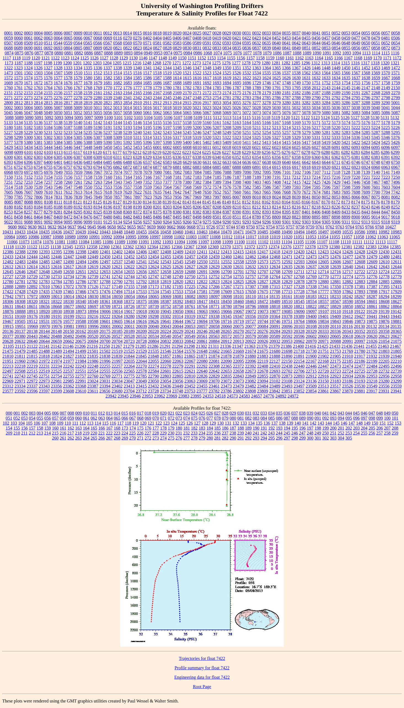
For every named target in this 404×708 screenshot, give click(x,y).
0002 (18, 33)
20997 (359, 341)
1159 (270, 58)
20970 (311, 341)
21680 (274, 351)
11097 (203, 241)
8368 (117, 212)
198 (318, 428)
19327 (201, 316)
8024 (276, 197)
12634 (274, 266)
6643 (316, 162)
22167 (311, 361)
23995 (196, 396)
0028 (216, 33)
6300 (8, 157)
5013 (117, 107)
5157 (177, 122)
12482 (8, 261)
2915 (187, 102)
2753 (207, 97)
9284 (217, 222)
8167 (316, 202)
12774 (347, 276)
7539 (38, 187)
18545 (299, 301)
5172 (326, 122)
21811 (20, 356)
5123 (315, 117)
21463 (383, 346)
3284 (326, 102)
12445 (44, 256)
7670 (296, 192)
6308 (88, 157)
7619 (117, 192)
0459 (345, 38)
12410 (190, 251)
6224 (196, 152)
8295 (78, 212)
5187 (68, 127)
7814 (48, 197)
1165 (328, 58)
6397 (38, 162)
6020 (246, 147)
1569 (375, 72)
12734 (68, 276)
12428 (359, 251)
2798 (385, 97)
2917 (206, 102)
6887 (227, 167)
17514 (129, 291)
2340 (117, 97)
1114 (376, 53)
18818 (274, 306)
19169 (20, 316)
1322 (8, 67)
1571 (395, 72)
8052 (326, 197)
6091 (335, 147)
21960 (20, 361)
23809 (262, 391)
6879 (167, 167)
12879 (311, 281)
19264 (116, 316)
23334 (20, 386)
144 (328, 423)
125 (181, 423)
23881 (359, 391)
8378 (167, 212)
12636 (299, 266)
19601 (105, 321)
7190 (266, 177)
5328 (286, 137)
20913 (238, 341)
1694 (227, 82)
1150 (182, 58)
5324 (246, 137)
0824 (147, 48)
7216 (335, 177)
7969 (197, 197)
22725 (359, 371)
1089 (307, 53)
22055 (153, 361)
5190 (97, 127)
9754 (270, 227)
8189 (68, 207)
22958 (396, 376)
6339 (206, 157)
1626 (286, 77)
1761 (18, 87)
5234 (78, 132)
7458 (366, 182)
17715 (287, 291)
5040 (375, 107)
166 (101, 428)
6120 (97, 152)
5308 (107, 137)
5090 (29, 117)
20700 (105, 341)
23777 (201, 391)
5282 (336, 132)
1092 (336, 53)
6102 (38, 152)
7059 (78, 172)
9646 (101, 227)
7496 (395, 182)
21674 (250, 351)
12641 (359, 266)
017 (140, 413)
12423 (323, 251)
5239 (127, 132)
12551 (214, 261)
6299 (395, 152)
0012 (107, 33)
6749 (385, 162)
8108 (48, 202)
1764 (48, 87)
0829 (177, 48)
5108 (187, 117)
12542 (153, 261)
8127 (117, 202)
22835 (226, 376)
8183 (28, 207)
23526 (347, 386)
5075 (276, 112)
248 (310, 433)
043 (341, 413)
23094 (262, 381)
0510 (38, 43)
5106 (168, 117)
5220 (335, 127)
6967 (395, 167)
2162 (107, 92)
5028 (256, 107)
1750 (306, 82)
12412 (214, 251)
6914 (266, 167)
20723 (129, 341)
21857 (165, 356)
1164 (319, 58)
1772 (117, 87)
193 (279, 428)
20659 (56, 341)
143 (320, 423)
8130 (137, 202)
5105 (158, 117)
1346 (187, 67)
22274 (153, 366)
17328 (299, 286)
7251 (8, 182)
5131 (385, 117)
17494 (117, 291)
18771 (214, 306)
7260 (68, 182)
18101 (238, 296)
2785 (266, 97)
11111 (357, 241)
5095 (78, 117)
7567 (177, 187)
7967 (187, 197)
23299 (396, 381)
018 (148, 413)
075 (194, 418)
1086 (277, 53)
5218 (326, 127)
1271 (176, 62)
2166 (147, 92)
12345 (67, 246)
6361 (326, 157)
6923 (356, 167)
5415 (286, 142)
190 (256, 428)
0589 (196, 43)
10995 (130, 237)
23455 (202, 386)
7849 (97, 197)
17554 (190, 291)
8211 (246, 207)
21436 (346, 346)
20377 (8, 336)
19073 (262, 311)
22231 (44, 366)
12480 (384, 256)
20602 (311, 336)
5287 (375, 132)
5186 (58, 127)
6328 (137, 157)
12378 (310, 246)
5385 (68, 142)
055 (40, 418)
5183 (38, 127)
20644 (44, 341)
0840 (276, 48)
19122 (359, 311)
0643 (306, 43)
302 (325, 438)
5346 (385, 137)
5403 (217, 142)
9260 (157, 222)
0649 (355, 43)
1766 (68, 87)
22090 (226, 361)
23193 (359, 381)
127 (197, 423)
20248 (214, 331)
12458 (202, 256)
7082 (177, 172)
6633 (227, 162)
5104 (148, 117)
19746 (274, 321)
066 (125, 418)
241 (256, 433)
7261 (78, 182)
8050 (316, 197)
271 (140, 438)
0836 (246, 48)
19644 (177, 321)
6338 (196, 157)
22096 (250, 361)
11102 (263, 241)
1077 (247, 53)
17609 (226, 291)
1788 (246, 87)
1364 (266, 67)
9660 (161, 227)
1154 (221, 58)
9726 (210, 227)
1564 (326, 72)
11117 (392, 241)
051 (9, 418)
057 (55, 418)
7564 (167, 187)
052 (17, 418)
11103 (274, 241)
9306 (336, 222)
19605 (117, 321)
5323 (236, 137)
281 (217, 438)
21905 (335, 356)
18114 (262, 296)
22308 (214, 366)
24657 (256, 396)
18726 (129, 306)
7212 (296, 177)
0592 (216, 43)
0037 (296, 33)
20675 (80, 341)
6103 (48, 152)
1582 (107, 77)
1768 (88, 87)
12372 (249, 246)
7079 (147, 172)
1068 (207, 53)
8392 (256, 212)
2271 (8, 97)
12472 (299, 256)
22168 (323, 361)
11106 (310, 241)
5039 (365, 107)
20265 (226, 331)
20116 (347, 326)
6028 (326, 147)
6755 (48, 167)
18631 (8, 306)
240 (248, 433)
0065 (68, 38)
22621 (190, 371)
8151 (236, 202)
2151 (8, 92)
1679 (97, 82)
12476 (335, 256)
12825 (238, 281)
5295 (395, 132)
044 (348, 413)
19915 (8, 326)
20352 (359, 331)
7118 (336, 172)
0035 (286, 33)
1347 (197, 67)
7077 (127, 172)
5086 (385, 112)
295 (271, 438)
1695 (236, 82)
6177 (117, 152)
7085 (207, 172)
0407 (187, 38)
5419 (326, 142)
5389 (97, 142)
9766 (369, 227)
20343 (347, 331)
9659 (151, 227)
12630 (226, 266)
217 (70, 433)
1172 (397, 58)
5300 (28, 137)
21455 (371, 346)
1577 (58, 77)
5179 (395, 122)
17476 (105, 291)
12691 (202, 271)
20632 (20, 341)
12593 (299, 261)
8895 (316, 217)
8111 (58, 202)
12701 (238, 271)
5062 (157, 112)
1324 (28, 67)
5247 (207, 132)
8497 (187, 217)
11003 (191, 237)
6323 (127, 157)
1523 (206, 72)
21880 (250, 356)
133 (243, 423)
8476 (88, 217)
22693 (274, 371)
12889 (20, 286)
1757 (375, 82)
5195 (147, 127)
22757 (80, 376)
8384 (217, 212)
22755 (68, 376)
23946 (135, 396)
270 (132, 438)
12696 (214, 271)
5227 (8, 132)
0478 (365, 38)
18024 (80, 296)
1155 (231, 58)
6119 (87, 152)
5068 (217, 112)
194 (287, 428)
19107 (323, 311)
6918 (306, 167)
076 (202, 418)
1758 (385, 82)
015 (124, 413)
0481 (385, 38)
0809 (97, 48)
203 (356, 428)
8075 (375, 197)
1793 (286, 87)
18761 (190, 306)
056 (47, 418)
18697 (92, 306)
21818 (44, 356)
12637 (311, 266)
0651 (375, 43)
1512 (97, 72)
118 (128, 423)
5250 (236, 132)
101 (395, 418)
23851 (286, 391)
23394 (105, 386)
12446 (56, 256)
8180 (8, 207)
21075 (396, 341)
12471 (287, 256)
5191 (107, 127)
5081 (336, 112)
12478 (359, 256)
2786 (276, 97)
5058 (127, 112)
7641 (167, 192)
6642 (306, 162)
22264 (129, 366)
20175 (105, 331)
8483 (137, 217)
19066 (226, 311)
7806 (38, 197)
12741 (105, 276)
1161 (289, 58)
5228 (18, 132)
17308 (262, 286)
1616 (197, 77)
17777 (323, 291)
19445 (396, 316)
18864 (396, 306)
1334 (78, 67)
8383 (207, 212)
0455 (306, 38)
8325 (97, 212)
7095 (266, 172)
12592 (287, 261)
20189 (129, 331)
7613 (77, 192)
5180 (8, 127)
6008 (187, 147)
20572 (226, 336)
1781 (177, 87)
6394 (18, 162)
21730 (311, 351)
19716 (226, 321)
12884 (372, 281)
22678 (262, 371)
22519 (44, 371)
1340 (137, 67)
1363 (256, 67)
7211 (286, 177)
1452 (366, 67)
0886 (88, 53)
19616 (141, 321)
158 (40, 428)
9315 (375, 222)
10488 (274, 232)
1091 (326, 53)
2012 (316, 87)
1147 (153, 58)
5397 (157, 142)
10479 (250, 232)
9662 (171, 227)
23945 (123, 396)
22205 (383, 361)
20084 (262, 326)
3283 (316, 102)
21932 (371, 356)
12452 (129, 256)
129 (212, 423)
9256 (137, 222)
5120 (285, 117)
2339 (107, 97)
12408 (165, 251)
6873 (137, 167)
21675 (262, 351)
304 (341, 438)
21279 (128, 346)
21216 (92, 346)
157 (32, 428)
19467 (8, 321)
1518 (157, 72)
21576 (190, 351)
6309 (97, 157)
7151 (18, 177)
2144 (336, 87)
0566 (97, 43)
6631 (207, 162)
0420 (226, 38)
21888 (274, 356)
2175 (236, 92)
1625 (276, 77)
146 (344, 423)
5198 (177, 127)
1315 (345, 62)
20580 (262, 336)
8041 (306, 197)
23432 (153, 386)
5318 (187, 137)
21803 (384, 351)
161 (63, 428)
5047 (28, 112)
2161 (97, 92)
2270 (395, 92)
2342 (137, 97)
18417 (202, 301)
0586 (187, 43)
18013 (56, 296)
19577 (68, 321)
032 (256, 413)
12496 (92, 261)
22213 (8, 366)
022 (178, 413)
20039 (141, 326)
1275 (216, 62)
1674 (58, 82)
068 (140, 418)
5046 (18, 112)
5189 (88, 127)
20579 (250, 336)
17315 (274, 286)
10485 (262, 232)
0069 (107, 38)
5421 (345, 142)
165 (94, 428)
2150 (395, 87)
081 (240, 418)
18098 (226, 296)
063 (101, 418)
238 (232, 433)
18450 (226, 301)
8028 (286, 197)
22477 (359, 366)
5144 (117, 122)
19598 (92, 321)
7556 (117, 187)
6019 (236, 147)
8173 (345, 202)
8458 (18, 217)
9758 (300, 227)
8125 (97, 202)
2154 (38, 92)
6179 (127, 152)
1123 (65, 58)
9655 (131, 227)
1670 (18, 82)
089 (302, 418)
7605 (8, 192)
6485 (107, 162)
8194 (97, 207)
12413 (226, 251)
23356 (56, 386)
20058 (214, 326)
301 (318, 438)
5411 (246, 142)
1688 (177, 82)
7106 (306, 172)
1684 (137, 82)
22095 (238, 361)
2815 (48, 102)
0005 (48, 33)
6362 (335, 157)
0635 (266, 43)
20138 (32, 331)
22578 (141, 371)
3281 (296, 102)
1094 (356, 53)
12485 (44, 261)
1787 (236, 87)
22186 (359, 361)
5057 (117, 112)
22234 (56, 366)
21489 (56, 351)
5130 (375, 117)
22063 (177, 361)
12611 (396, 261)
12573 (262, 261)
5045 (8, 112)
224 (124, 433)
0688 (8, 48)
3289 (375, 102)
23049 (141, 381)
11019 (274, 237)
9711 (201, 227)
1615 (187, 77)
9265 (177, 222)
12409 (177, 251)
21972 (44, 361)
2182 (296, 92)
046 (364, 413)
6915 (276, 167)
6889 (246, 167)
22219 (32, 366)
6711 (336, 162)
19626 (153, 321)
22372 (238, 366)
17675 (262, 291)
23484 (262, 386)
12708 (274, 271)
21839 (116, 356)
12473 (311, 256)
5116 (256, 117)
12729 (32, 276)
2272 (18, 97)
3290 (385, 102)
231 (178, 433)
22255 (105, 366)
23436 (165, 386)
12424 (335, 251)
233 (194, 433)
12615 (44, 266)
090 (310, 418)
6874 (147, 167)
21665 (226, 351)
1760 (8, 87)
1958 (306, 87)
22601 (165, 371)
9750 (250, 227)
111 (75, 423)
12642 (372, 266)
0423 (256, 38)
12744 (129, 276)
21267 (116, 346)
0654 (395, 43)
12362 (128, 246)
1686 (157, 82)
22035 (129, 361)
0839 (266, 48)
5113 (227, 117)
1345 (177, 67)
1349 (217, 67)
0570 (137, 43)
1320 (385, 62)
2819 (88, 102)
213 (39, 433)
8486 (157, 217)
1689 (187, 82)
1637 (356, 77)
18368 (117, 301)
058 (63, 418)
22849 (250, 376)
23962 (159, 396)
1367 (296, 67)
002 (24, 413)
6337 (187, 157)
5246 (197, 132)
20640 (32, 341)
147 (351, 423)
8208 (217, 207)
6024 (286, 147)
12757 (250, 276)
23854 (311, 391)
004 (40, 413)
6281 (335, 152)
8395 (286, 212)
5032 (296, 107)
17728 (299, 291)
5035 (326, 107)
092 (325, 418)
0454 (296, 38)
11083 (71, 241)
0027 (206, 33)
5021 (196, 107)
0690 (28, 48)
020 (163, 413)
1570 (385, 72)
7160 (107, 177)
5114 (236, 117)
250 (325, 433)
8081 (385, 197)
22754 (56, 376)
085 (271, 418)
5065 (187, 112)
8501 (217, 217)
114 (98, 423)
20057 (202, 326)
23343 (44, 386)
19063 (202, 311)
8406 (316, 212)
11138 (55, 246)
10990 (82, 237)
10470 (226, 232)
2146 (356, 87)
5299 (18, 137)
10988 (57, 237)
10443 (105, 232)
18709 (105, 306)
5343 (365, 137)
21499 (80, 351)
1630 (296, 77)
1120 (35, 58)
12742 (117, 276)
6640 (286, 162)
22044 (141, 361)
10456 (153, 232)
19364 (274, 316)
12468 (274, 256)
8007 (236, 197)
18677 (68, 306)
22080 (202, 361)
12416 (250, 251)
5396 (147, 142)
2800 (8, 102)
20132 (371, 326)
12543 (165, 261)
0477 (355, 38)
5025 (226, 107)
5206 (207, 127)
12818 (153, 281)
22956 (384, 376)
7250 (395, 177)
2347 (187, 97)
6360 (316, 157)
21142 (56, 346)
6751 (8, 167)
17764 (311, 291)
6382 (365, 157)
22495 (384, 366)
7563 (157, 187)
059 (71, 418)
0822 (127, 48)
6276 (286, 152)
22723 (335, 371)
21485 (32, 351)
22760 (92, 376)
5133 (8, 122)
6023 (276, 147)
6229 (246, 152)
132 (235, 423)
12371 (237, 246)
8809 (276, 217)
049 (387, 413)
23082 (250, 381)
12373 (261, 246)
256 (371, 433)
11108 (333, 241)
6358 (296, 157)
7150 (8, 177)
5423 (365, 142)
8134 (147, 202)
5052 (78, 112)
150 (374, 423)
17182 (165, 286)
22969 (8, 381)
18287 (371, 296)
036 (286, 413)
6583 (167, 162)
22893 (299, 376)
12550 (202, 261)
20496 (80, 336)
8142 (177, 202)
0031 (246, 33)
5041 (385, 107)
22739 (396, 371)
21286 (153, 346)
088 (294, 418)
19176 (32, 316)
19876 (384, 321)
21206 (80, 346)
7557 (127, 187)
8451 (8, 217)
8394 (276, 212)
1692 (207, 82)
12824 (226, 281)
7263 (97, 182)
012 (101, 413)
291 (240, 438)
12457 (190, 256)
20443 (32, 336)
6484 (97, 162)
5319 (196, 137)
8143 (187, 202)
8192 (78, 207)
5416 (296, 142)
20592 (287, 336)
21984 (80, 361)
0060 (18, 38)
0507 (8, 43)
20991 (347, 341)
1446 (316, 67)
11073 (24, 241)
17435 (44, 291)
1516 (137, 72)
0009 (78, 33)
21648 (202, 351)
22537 (68, 371)
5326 (266, 137)
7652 (216, 192)
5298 (8, 137)
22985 (68, 381)
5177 (375, 122)
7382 (197, 182)
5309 (117, 137)
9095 (68, 222)
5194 (137, 127)
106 (37, 423)
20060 (226, 326)
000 (9, 413)
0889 (118, 53)
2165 (137, 92)
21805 (396, 351)
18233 (335, 296)
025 (202, 413)
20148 (56, 331)
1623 (256, 77)
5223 (365, 127)
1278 (246, 62)
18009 (44, 296)
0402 (147, 38)
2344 (157, 97)
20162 (80, 331)
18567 (335, 301)
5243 (167, 132)
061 (86, 418)
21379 (274, 346)
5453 (137, 147)
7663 (256, 192)
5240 (137, 132)
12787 (92, 281)
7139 (365, 172)
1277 (236, 62)
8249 (385, 207)
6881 (177, 167)
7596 (326, 187)
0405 (167, 38)
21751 (323, 351)
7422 (306, 182)
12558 (238, 261)
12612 (8, 266)
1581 (97, 77)
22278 (165, 366)
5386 (78, 142)
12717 (347, 271)
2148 (375, 87)
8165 (296, 202)
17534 (153, 291)
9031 (18, 222)
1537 (286, 72)
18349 (92, 301)
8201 (157, 207)
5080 (326, 112)
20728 (141, 341)
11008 (215, 237)
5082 (346, 112)
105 (29, 423)
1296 (305, 62)
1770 (107, 87)
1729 (256, 82)
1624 (266, 77)
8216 (296, 207)
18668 (56, 306)
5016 (147, 107)
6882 (187, 167)
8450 (395, 212)
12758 (262, 276)
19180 (44, 316)
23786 (226, 391)
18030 (92, 296)
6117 (78, 152)
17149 (117, 286)
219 (86, 433)
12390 (32, 251)
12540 (129, 261)
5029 (266, 107)
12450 (105, 256)
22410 (274, 366)
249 (317, 433)
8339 (107, 212)
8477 (97, 217)
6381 (355, 157)
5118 (266, 117)
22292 (202, 366)
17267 (226, 286)
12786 (80, 281)
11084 (84, 241)
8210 (236, 207)
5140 (78, 122)
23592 (20, 391)
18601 (372, 301)
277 (186, 438)
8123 (87, 202)
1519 (167, 72)
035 (279, 413)
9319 (395, 222)
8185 (48, 207)
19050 (177, 311)
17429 (32, 291)
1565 (335, 72)
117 (120, 423)
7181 (177, 177)
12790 (117, 281)
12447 (68, 256)
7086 (217, 172)
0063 (48, 38)
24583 (244, 396)
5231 (48, 132)
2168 (167, 92)
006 (55, 413)
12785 (68, 281)
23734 (165, 391)
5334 (345, 137)
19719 (238, 321)
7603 (385, 187)
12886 (396, 281)
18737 (141, 306)
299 (302, 438)
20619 (359, 336)
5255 (276, 132)
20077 (250, 326)
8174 (355, 202)
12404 (129, 251)
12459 (214, 256)
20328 (299, 331)
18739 (153, 306)
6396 (28, 162)
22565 (129, 371)
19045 (165, 311)
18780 (226, 306)
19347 (238, 316)
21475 (8, 351)
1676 (68, 82)
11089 (119, 241)
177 (155, 428)
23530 (359, 386)
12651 (80, 271)
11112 (368, 241)
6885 (217, 167)
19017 (129, 311)
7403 (256, 182)
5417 (306, 142)
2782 (236, 97)
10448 (117, 232)
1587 (157, 77)
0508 (18, 43)
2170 (187, 92)
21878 (226, 356)
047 (371, 413)
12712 (311, 271)
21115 (20, 346)
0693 (58, 48)
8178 (385, 202)
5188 (78, 127)
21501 (92, 351)
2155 (48, 92)
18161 (286, 296)
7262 (88, 182)
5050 (58, 112)
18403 (190, 301)
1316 (355, 62)
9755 (280, 227)
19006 (105, 311)
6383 (375, 157)
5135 (28, 122)
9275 (207, 222)
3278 (266, 102)
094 (341, 418)
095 (349, 418)
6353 (246, 157)
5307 (97, 137)
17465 (68, 291)
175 (140, 428)
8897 (326, 217)
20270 (238, 331)
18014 (68, 296)
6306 (68, 157)
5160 (207, 122)
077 (210, 418)
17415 (396, 286)
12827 (262, 281)
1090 (316, 53)
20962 (299, 341)
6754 (38, 167)
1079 (267, 53)
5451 (117, 147)
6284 (365, 152)
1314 (335, 62)
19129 (371, 311)
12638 (323, 266)
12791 (129, 281)
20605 (335, 336)
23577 (8, 391)
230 (171, 433)
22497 (8, 371)
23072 (226, 381)
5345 (375, 137)
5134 (18, 122)
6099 (18, 152)
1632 (316, 77)
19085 (287, 311)
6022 (266, 147)
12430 (383, 251)
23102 (274, 381)
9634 (62, 227)
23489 (274, 386)
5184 (48, 127)
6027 (316, 147)
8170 (326, 202)
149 (367, 423)
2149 (385, 87)
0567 (107, 43)
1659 (375, 77)
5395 (137, 142)
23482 (250, 386)
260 (55, 438)
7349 (137, 182)
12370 (225, 246)
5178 (385, 122)
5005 (38, 107)
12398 (80, 251)
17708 (274, 291)
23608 (68, 391)
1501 (18, 72)
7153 (38, 177)
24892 (281, 396)
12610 (384, 261)
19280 (129, 316)
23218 (372, 381)
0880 (58, 53)
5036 (335, 107)
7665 (266, 192)
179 (171, 428)
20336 (335, 331)
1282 (286, 62)
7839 (78, 197)
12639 (335, 266)
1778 (147, 87)
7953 (167, 197)
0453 (286, 38)
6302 (28, 157)
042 (333, 413)
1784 (207, 87)
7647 (187, 192)
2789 (306, 97)
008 (71, 413)
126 (189, 423)
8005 (227, 197)
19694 (202, 321)
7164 (127, 177)
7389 (217, 182)
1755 (356, 82)
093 (333, 418)
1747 (276, 82)
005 (47, 413)
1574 (28, 77)
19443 (383, 316)
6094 (365, 147)
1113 (366, 53)
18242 (347, 296)
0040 (306, 33)
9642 (81, 227)
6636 (246, 162)
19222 (104, 316)
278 (194, 438)
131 (228, 423)
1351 (236, 67)
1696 (246, 82)
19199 (68, 316)
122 (158, 423)
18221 (323, 296)
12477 (347, 256)
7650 (206, 192)
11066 (12, 241)
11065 (394, 237)
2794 (346, 97)
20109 (323, 326)
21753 (335, 351)
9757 (290, 227)
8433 (346, 212)
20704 (117, 341)
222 (109, 433)
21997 (117, 361)
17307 (250, 286)
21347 (237, 346)
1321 (395, 62)
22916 (323, 376)
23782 (214, 391)
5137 (48, 122)
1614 (177, 77)
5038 (355, 107)
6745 (345, 162)
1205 (117, 62)
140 (297, 423)
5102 (128, 117)
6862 (117, 167)
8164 (286, 202)
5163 (236, 122)
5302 (48, 137)
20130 (359, 326)
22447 (323, 366)
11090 (131, 241)
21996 (105, 361)
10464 (214, 232)
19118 (347, 311)
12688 (190, 271)
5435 (38, 147)
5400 (187, 142)
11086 (107, 241)
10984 (9, 237)
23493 (287, 386)
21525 (129, 351)
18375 (141, 301)
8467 (48, 217)
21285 (140, 346)
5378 (18, 142)
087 (287, 418)
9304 (316, 222)
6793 (88, 167)
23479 (238, 386)
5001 (395, 102)
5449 (97, 147)
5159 (197, 122)
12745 (141, 276)
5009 (78, 107)
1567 (355, 72)
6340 (216, 157)
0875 (19, 53)
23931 (383, 391)
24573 (232, 396)
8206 (197, 207)
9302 (296, 222)
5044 (395, 107)
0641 (286, 43)
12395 (56, 251)
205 (372, 428)
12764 (274, 276)
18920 (44, 311)
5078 (306, 112)
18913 (32, 311)
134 (251, 423)
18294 (383, 296)
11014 (239, 237)
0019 (167, 33)
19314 (177, 316)
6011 (207, 147)
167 (109, 428)
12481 (396, 256)
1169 (367, 58)
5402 (207, 142)
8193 (88, 207)
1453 (375, 67)
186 (225, 428)
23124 (299, 381)
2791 (326, 97)
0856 (356, 48)
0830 (187, 48)
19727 (250, 321)
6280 (325, 152)
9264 (167, 222)
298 (294, 438)
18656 (44, 306)
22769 (105, 376)
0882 (78, 53)
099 (379, 418)
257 (379, 433)
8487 (167, 217)
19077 (274, 311)
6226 (216, 152)
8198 (127, 207)
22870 (274, 376)
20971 (323, 341)
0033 (266, 33)
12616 (56, 266)
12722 (359, 271)
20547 (177, 336)
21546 (165, 351)
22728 (372, 371)
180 (179, 428)
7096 (276, 172)
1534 (256, 72)
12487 (56, 261)
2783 (246, 97)
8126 (107, 202)
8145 (206, 202)
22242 (68, 366)
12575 (274, 261)
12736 (80, 276)
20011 (129, 326)
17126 (92, 286)
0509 (28, 43)
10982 (384, 232)
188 (240, 428)
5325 (256, 137)
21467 (395, 346)
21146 (68, 346)
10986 (33, 237)
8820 (286, 217)
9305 (326, 222)
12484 (32, 261)
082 (248, 418)
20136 (8, 331)
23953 (147, 396)
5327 (276, 137)
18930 (56, 311)
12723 (371, 271)
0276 (137, 38)
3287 (355, 102)
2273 (28, 97)
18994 (92, 311)
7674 (316, 192)
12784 (56, 281)
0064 (58, 38)
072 (171, 418)
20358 (384, 331)
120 (143, 423)
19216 (92, 316)
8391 (246, 212)
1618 (217, 77)
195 (294, 428)
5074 (266, 112)
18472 (262, 301)
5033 (306, 107)
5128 (365, 117)
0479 (375, 38)
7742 (395, 192)
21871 (201, 356)
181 (186, 428)
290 (233, 438)
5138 (58, 122)
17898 (372, 291)
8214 (276, 207)
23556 (384, 386)
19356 (250, 316)
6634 (236, 162)
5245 (187, 132)
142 (313, 423)
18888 (20, 311)
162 (71, 428)
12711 (299, 271)
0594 (236, 43)
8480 (107, 217)
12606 (335, 261)
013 (109, 413)
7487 (385, 182)
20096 (287, 326)
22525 (56, 371)
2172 (207, 92)
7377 (167, 182)
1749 (296, 82)
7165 (137, 177)
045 (356, 413)
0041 (316, 33)
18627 (396, 301)
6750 (395, 162)
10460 (177, 232)
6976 (48, 172)
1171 (387, 58)
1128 (113, 58)
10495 (311, 232)
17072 (68, 286)
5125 (335, 117)
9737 (220, 227)
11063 (382, 237)
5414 (276, 142)
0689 (18, 48)
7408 (276, 182)
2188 (326, 92)
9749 (240, 227)
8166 (306, 202)
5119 (275, 117)
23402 (117, 386)
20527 (117, 336)
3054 (226, 102)
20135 (396, 326)
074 (186, 418)
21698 (287, 351)
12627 (190, 266)
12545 (177, 261)
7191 (276, 177)
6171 (107, 152)
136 (266, 423)
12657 (153, 271)
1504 (48, 72)
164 (86, 428)
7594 (306, 187)
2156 (58, 92)
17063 (56, 286)
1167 (348, 58)
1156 (241, 58)
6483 (88, 162)
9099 (88, 222)
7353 (157, 182)
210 (17, 433)
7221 (365, 177)
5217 (316, 127)
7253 (28, 182)
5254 (266, 132)
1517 (147, 72)
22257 (117, 366)
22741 (8, 376)
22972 (32, 381)
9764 (349, 227)
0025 (196, 33)
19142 (396, 311)
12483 (20, 261)
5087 (395, 112)
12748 (165, 276)
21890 (286, 356)
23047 (129, 381)
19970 (44, 326)
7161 (117, 177)
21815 (32, 356)
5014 (127, 107)
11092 (155, 241)
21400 (298, 346)
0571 (147, 43)
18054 (129, 296)
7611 (58, 192)
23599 (56, 391)
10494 (299, 232)
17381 (359, 286)
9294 (256, 222)
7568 (187, 187)
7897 (137, 197)
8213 (266, 207)
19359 (262, 316)
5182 (28, 127)
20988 (335, 341)
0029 (226, 33)
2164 (127, 92)
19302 (165, 316)
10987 (45, 237)
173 (125, 428)
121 (151, 423)
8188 (58, 207)
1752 (326, 82)
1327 (48, 67)
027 (217, 413)
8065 (346, 197)
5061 (147, 112)
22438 (287, 366)
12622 (129, 266)
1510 (78, 72)
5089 (19, 117)
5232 (58, 132)
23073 (238, 381)
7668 (286, 192)
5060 (137, 112)
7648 (196, 192)
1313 (325, 62)
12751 (202, 276)
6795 (107, 167)
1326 (38, 67)
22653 (226, 371)
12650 (68, 271)
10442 (92, 232)
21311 (213, 346)
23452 (190, 386)
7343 (117, 182)
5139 (68, 122)
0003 (28, 33)
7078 (137, 172)
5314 (147, 137)
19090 (299, 311)
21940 (396, 356)
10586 (359, 232)
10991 (94, 237)
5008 (68, 107)
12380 (334, 246)
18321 (44, 301)
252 (341, 433)
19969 (32, 326)
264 (86, 438)
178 (163, 428)
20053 (190, 326)
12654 (117, 271)
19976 (56, 326)
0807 (88, 48)
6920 (326, 167)
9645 (91, 227)
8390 (236, 212)
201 (341, 428)
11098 (215, 241)
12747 (153, 276)
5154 (147, 122)
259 (395, 433)
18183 (311, 296)
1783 (197, 87)
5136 (38, 122)
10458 (165, 232)
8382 (197, 212)
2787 (286, 97)
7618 (107, 192)
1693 (217, 82)
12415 (238, 251)
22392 (250, 366)
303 (333, 438)
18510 (287, 301)
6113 (58, 152)
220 (93, 433)
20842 (190, 341)
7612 (67, 192)
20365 (396, 331)
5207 (217, 127)
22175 (335, 361)
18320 (32, 301)
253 (348, 433)
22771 (117, 376)
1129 (123, 58)
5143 (107, 122)
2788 (296, 97)
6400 (48, 162)
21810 (8, 356)
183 (202, 428)
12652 (92, 271)
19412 (347, 316)
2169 (177, 92)
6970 (18, 172)
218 (78, 433)
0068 (97, 38)
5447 (78, 147)
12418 (274, 251)
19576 (56, 321)
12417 (262, 251)
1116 (395, 53)
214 (47, 433)
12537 (117, 261)
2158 (78, 92)
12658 (165, 271)
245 (286, 433)
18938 (68, 311)
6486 (117, 162)
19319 (189, 316)
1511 (88, 72)
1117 (7, 58)
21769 (347, 351)
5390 (107, 142)
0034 (276, 33)
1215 (127, 62)
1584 (127, 77)
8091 (38, 202)
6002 (167, 147)
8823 (296, 217)
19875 (372, 321)
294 (264, 438)
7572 (207, 187)
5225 (385, 127)
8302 (88, 212)
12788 (105, 281)
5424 (375, 142)
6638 (266, 162)
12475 (323, 256)
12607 (347, 261)
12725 (396, 271)
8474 (78, 217)
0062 (38, 38)
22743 (20, 376)
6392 (395, 157)
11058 (358, 237)
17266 (214, 286)
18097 (214, 296)
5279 (306, 132)
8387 (227, 212)
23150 (323, 381)
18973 (80, 311)
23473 (226, 386)
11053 (311, 237)
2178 (256, 92)
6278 (305, 152)
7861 (127, 197)
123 (166, 423)
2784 (256, 97)
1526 (236, 72)
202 (349, 428)
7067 (97, 172)
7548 (78, 187)
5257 (286, 132)
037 (294, 413)
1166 (338, 58)
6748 (375, 162)
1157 (250, 58)
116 (113, 423)
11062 (370, 237)
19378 (286, 316)
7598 (346, 187)
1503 (38, 72)
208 (395, 428)
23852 (298, 391)
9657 (141, 227)
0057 (385, 33)
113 (90, 423)
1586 (147, 77)
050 (395, 413)
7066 (88, 172)
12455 (165, 256)
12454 (153, 256)
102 (6, 423)
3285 (335, 102)
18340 (80, 301)
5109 (197, 117)
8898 (335, 217)
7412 (286, 182)
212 (32, 433)
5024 (216, 107)
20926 (262, 341)
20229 (177, 331)
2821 (107, 102)
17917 (384, 291)
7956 (177, 197)
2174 (227, 92)
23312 (8, 386)
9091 (38, 222)
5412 (256, 142)
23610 (80, 391)
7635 (157, 192)
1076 (237, 53)
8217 (306, 207)
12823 (214, 281)
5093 (58, 117)
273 (155, 438)
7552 (97, 187)
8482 (127, 217)
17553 (177, 291)
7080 (157, 172)
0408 (196, 38)
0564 (77, 43)
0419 (216, 38)
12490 (68, 261)
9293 (246, 222)
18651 (32, 306)
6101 (28, 152)
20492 (68, 336)
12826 (250, 281)
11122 (32, 246)
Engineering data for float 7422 (202, 677)
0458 (335, 38)
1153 (211, 58)
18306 (8, 301)
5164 (246, 122)
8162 (266, 202)
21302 (201, 346)
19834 (323, 321)
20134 (383, 326)
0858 (375, 48)
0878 (48, 53)
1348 (207, 67)
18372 (129, 301)
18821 (299, 306)
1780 (167, 87)
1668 (395, 77)
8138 (157, 202)
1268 (156, 62)
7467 (375, 182)
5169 (296, 122)
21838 (104, 356)
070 (155, 418)
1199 (57, 62)
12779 (396, 276)
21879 (238, 356)
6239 (256, 152)
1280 (266, 62)
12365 (164, 246)
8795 (266, 217)
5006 (48, 107)
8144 (196, 202)
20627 (396, 336)
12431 (396, 251)
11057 (346, 237)
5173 (336, 122)
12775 (359, 276)
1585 (137, 77)
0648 (345, 43)
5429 (8, 147)
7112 (326, 172)
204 (364, 428)
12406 (141, 251)
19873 (359, 321)
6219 (156, 152)
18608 (384, 301)
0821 (117, 48)
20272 (250, 331)
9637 (72, 227)
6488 (127, 162)
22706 (299, 371)
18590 (347, 301)
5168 (286, 122)
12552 (226, 261)
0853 (326, 48)
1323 (18, 67)
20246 (202, 331)
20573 (238, 336)
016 (132, 413)
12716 (335, 271)
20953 (287, 341)
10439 (80, 232)
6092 (345, 147)
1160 (279, 58)
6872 (127, 167)
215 (55, 433)
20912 (226, 341)
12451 (117, 256)
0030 (236, 33)
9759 (310, 227)
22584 (153, 371)
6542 (157, 162)
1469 (385, 67)
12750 (190, 276)
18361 (105, 301)
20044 (177, 326)
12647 (32, 271)
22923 (335, 376)
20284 (274, 331)
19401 (323, 316)
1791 (276, 87)
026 (209, 413)
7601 (375, 187)
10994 (118, 237)
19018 (141, 311)
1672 (38, 82)
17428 (20, 291)
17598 (214, 291)
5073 (256, 112)
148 (359, 423)
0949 (148, 53)
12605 (323, 261)
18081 (177, 296)
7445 (346, 182)
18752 (165, 306)
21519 (117, 351)
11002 (179, 237)
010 (86, 413)
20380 (20, 336)
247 (302, 433)
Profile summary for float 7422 (202, 667)
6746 (355, 162)
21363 (249, 346)
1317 (365, 62)
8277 (38, 212)
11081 (60, 241)
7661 (246, 192)
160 (55, 428)
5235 (88, 132)
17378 (347, 286)
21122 (32, 346)
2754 (217, 97)
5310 (127, 137)
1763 (38, 87)
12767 (287, 276)
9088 (28, 222)
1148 (162, 58)
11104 (286, 241)
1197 (38, 62)
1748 (286, 82)
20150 (68, 331)
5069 (227, 112)
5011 (97, 107)
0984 (187, 53)
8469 (58, 217)
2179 (266, 92)
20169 (92, 331)
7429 (336, 182)
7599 (356, 187)
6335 (167, 157)
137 (274, 423)
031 (248, 413)
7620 (127, 192)
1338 (117, 67)
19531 (44, 321)
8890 (306, 217)
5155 (157, 122)
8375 (157, 212)
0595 (246, 43)
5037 (345, 107)
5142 (97, 122)
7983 (207, 197)
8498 (197, 217)
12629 (214, 266)
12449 (92, 256)
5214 (286, 127)
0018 (157, 33)
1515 (127, 72)
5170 (306, 122)
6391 (385, 157)
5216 (306, 127)
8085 (8, 202)
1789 (256, 87)
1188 (28, 62)
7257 (48, 182)
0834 (227, 48)
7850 (107, 197)
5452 (127, 147)
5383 (48, 142)
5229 (28, 132)
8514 (246, 217)
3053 (216, 102)
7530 (28, 187)
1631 (306, 77)
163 (78, 428)
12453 (141, 256)
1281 (276, 62)
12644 (396, 266)
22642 (214, 371)
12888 (8, 286)
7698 (355, 192)
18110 (250, 296)
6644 (326, 162)
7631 (147, 192)
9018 (395, 217)
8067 (366, 197)
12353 (79, 246)
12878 (299, 281)
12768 (299, 276)
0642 (296, 43)
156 (24, 428)
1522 (196, 72)
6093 (355, 147)
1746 (266, 82)
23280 (384, 381)
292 (248, 438)
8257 (28, 212)
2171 (197, 92)
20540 (165, 336)
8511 (236, 217)
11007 (203, 237)
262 (71, 438)
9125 (107, 222)
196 (302, 428)
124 (174, 423)
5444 (48, 147)
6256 (266, 152)
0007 (68, 33)
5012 (107, 107)
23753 (189, 391)
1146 (143, 58)
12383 (370, 246)
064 (109, 418)
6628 (177, 162)
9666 (181, 227)
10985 (21, 237)
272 (148, 438)
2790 (316, 97)
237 (225, 433)
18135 (274, 296)
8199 (137, 207)
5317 (177, 137)
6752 (18, 167)
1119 (26, 58)
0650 (365, 43)
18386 (153, 301)
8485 (147, 217)
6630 (197, 162)
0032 (256, 33)
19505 (20, 321)
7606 (18, 192)
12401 (105, 251)
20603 (323, 336)
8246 (375, 207)
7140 (375, 172)
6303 (38, 157)
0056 (375, 33)
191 (264, 428)
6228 (236, 152)
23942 (111, 396)
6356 (276, 157)
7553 (107, 187)
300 (310, 438)
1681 (107, 82)
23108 (287, 381)
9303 (306, 222)
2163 (117, 92)
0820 (107, 48)
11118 (8, 246)
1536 (276, 72)
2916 (196, 102)
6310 (107, 157)
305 (349, 438)
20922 (250, 341)
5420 (335, 142)
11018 (263, 237)
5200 (197, 127)
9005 (365, 217)
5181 (18, 127)
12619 (92, 266)
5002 (8, 107)
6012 (216, 147)
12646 (20, 271)
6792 (78, 167)
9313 (365, 222)
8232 (345, 207)
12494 (80, 261)
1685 (147, 82)
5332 (326, 137)
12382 (358, 246)
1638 (366, 77)
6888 (236, 167)
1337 (107, 67)
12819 (165, 281)
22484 (372, 366)
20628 (8, 341)
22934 (347, 376)
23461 (214, 386)
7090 (246, 172)
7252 (18, 182)
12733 (56, 276)
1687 (167, 82)
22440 (299, 366)
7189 (256, 177)
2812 (18, 102)
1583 (117, 77)
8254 (18, 212)
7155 (58, 177)
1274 (206, 62)
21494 (68, 351)
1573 (18, 77)
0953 (158, 53)
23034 (117, 381)
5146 (137, 122)
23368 (80, 386)
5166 (266, 122)
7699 (365, 192)
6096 (385, 147)
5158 (187, 122)
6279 (315, 152)
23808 (250, 391)
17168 (141, 286)
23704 (129, 391)
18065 (153, 296)
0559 (67, 43)
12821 (190, 281)
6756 (58, 167)
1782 (187, 87)
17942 (8, 296)
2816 (58, 102)
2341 (127, 97)
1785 (217, 87)
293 (256, 438)
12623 (141, 266)
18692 (80, 306)
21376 (261, 346)
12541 (141, 261)
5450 (107, 147)
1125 (84, 58)
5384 (58, 142)
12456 (177, 256)
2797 (375, 97)
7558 (137, 187)
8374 (147, 212)
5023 (206, 107)
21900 (311, 356)
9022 (8, 222)
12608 (359, 261)
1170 (377, 58)
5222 (355, 127)
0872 (385, 48)
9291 (236, 222)
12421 (311, 251)
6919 (316, 167)
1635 (346, 77)
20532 (141, 336)
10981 (372, 232)
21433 (334, 346)
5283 (346, 132)
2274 (38, 97)
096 (356, 418)
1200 (67, 62)
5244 (177, 132)
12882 (347, 281)
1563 (316, 72)
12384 (383, 246)
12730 (44, 276)
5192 (117, 127)
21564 (177, 351)
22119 (262, 361)
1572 (8, 77)
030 (240, 413)
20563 (214, 336)
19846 (347, 321)
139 (290, 423)
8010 (256, 197)
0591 (206, 43)
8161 (256, 202)
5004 (28, 107)
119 (135, 423)
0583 (177, 43)
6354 (256, 157)
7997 (217, 197)
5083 (356, 112)
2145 (346, 87)
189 (248, 428)
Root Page (202, 686)
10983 (396, 232)
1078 (257, 53)
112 (82, 423)
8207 (207, 207)
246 (294, 433)
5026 (236, 107)
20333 (323, 331)
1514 (117, 72)
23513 (323, 386)
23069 (202, 381)
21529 (141, 351)
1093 (346, 53)
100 (387, 418)
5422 (355, 142)
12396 (68, 251)
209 (9, 433)
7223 (385, 177)
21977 (68, 361)
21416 (310, 346)
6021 (256, 147)
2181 (286, 92)
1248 (147, 62)
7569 (197, 187)
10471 (238, 232)
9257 (147, 222)
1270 (166, 62)
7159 (97, 177)
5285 (366, 132)
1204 (107, 62)
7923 (147, 197)
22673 (250, 371)
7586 (266, 187)
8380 (177, 212)
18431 (214, 301)
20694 (92, 341)
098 (372, 418)
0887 (98, 53)
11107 (322, 241)
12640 (347, 266)
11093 (167, 241)
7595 (316, 187)
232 (186, 433)
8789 (256, 217)
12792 (141, 281)
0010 (88, 33)
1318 (375, 62)
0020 (177, 33)
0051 (326, 33)
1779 (157, 87)
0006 (58, 33)
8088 (28, 202)
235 (209, 433)
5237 (107, 132)
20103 (299, 326)
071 (163, 418)
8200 (147, 207)
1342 (157, 67)
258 (387, 433)
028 (225, 413)
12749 (177, 276)
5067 (207, 112)
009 (78, 413)
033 (263, 413)
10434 (32, 232)
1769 (97, 87)
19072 (250, 311)
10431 (8, 232)
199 (325, 428)
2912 (157, 102)
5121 (295, 117)
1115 (385, 53)
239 (240, 433)
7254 (38, 182)
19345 (226, 316)
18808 (262, 306)
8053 (336, 197)
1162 (299, 58)
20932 (274, 341)
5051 (68, 112)
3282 (306, 102)
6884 (207, 167)
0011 (97, 33)
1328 (58, 67)
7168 (167, 177)
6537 (147, 162)
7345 (127, 182)
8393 (266, 212)
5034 (316, 107)
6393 (8, 162)
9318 (385, 222)
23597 (44, 391)
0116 (117, 38)
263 (78, 438)
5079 (316, 112)
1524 (216, 72)
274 (163, 438)
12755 (238, 276)
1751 (316, 82)
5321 (216, 137)
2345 (167, 97)
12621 (117, 266)
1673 (48, 82)
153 (398, 423)
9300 (276, 222)
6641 (296, 162)
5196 (157, 127)
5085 (375, 112)
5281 (326, 132)
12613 (20, 266)
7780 (8, 197)
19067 (238, 311)
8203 (167, 207)
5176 (366, 122)
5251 (246, 132)
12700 (226, 271)
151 (382, 423)
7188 (246, 177)
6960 (375, 167)
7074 (117, 172)
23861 (323, 391)
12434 (20, 256)
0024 (187, 33)
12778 (384, 276)
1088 (297, 53)
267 (109, 438)
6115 (68, 152)
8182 (18, 207)
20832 (165, 341)
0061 (28, 38)
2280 (97, 97)
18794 (238, 306)
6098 (8, 152)
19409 (335, 316)
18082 (190, 296)
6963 (385, 167)
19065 (214, 311)
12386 (8, 251)
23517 (335, 386)
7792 (28, 197)
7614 (87, 192)
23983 (183, 396)
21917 (359, 356)
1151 (192, 58)
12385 (395, 246)
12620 (105, 266)
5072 (246, 112)
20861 (202, 341)
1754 (346, 82)
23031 (105, 381)
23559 (396, 386)
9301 (286, 222)
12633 (262, 266)
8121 (77, 202)
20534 (153, 336)
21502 (105, 351)
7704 (385, 192)
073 (179, 418)
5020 (187, 107)
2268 (375, 92)
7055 (68, 172)
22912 (311, 376)
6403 (68, 162)
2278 (78, 97)
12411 (202, 251)
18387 (165, 301)
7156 (68, 177)
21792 (372, 351)
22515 (32, 371)
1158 (260, 58)
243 (271, 433)
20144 (44, 331)
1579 (78, 77)
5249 (227, 132)
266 (101, 438)
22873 (287, 376)
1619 (227, 77)
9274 (197, 222)
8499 (207, 217)
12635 (287, 266)
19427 (359, 316)
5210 (246, 127)
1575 (38, 77)
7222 (375, 177)
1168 (358, 58)
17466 (80, 291)
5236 (97, 132)
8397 (296, 212)
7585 (256, 187)
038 (302, 413)
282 (225, 438)
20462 (44, 336)
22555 (105, 371)
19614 (129, 321)
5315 (157, 137)
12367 (188, 246)
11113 (380, 241)
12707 (262, 271)
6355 (266, 157)
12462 (250, 256)
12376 (285, 246)
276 (179, 438)
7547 (68, 187)
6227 (226, 152)
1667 (385, 77)
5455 (147, 147)
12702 (250, 271)
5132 (394, 117)
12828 (274, 281)
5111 (207, 117)
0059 (8, 38)
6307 (78, 157)
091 (318, 418)
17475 (92, 291)
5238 (117, 132)
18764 (202, 306)
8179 (395, 202)
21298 (189, 346)
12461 (238, 256)
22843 (238, 376)
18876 (8, 311)
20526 (105, 336)
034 (271, 413)
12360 (103, 246)
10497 (323, 232)
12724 (383, 271)
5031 (286, 107)
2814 (38, 102)
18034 (105, 296)
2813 (28, 102)
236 (217, 433)
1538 (296, 72)
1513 (107, 72)
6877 (157, 167)
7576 (227, 187)
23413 (129, 386)
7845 (88, 197)
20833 (177, 341)
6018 (226, 147)
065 (117, 418)
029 (232, 413)
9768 (379, 227)
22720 (323, 371)
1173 (8, 62)
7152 (28, 177)
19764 (299, 321)
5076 (286, 112)
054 (32, 418)
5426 (395, 142)
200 (333, 428)
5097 (88, 117)
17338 (311, 286)
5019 (177, 107)
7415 (296, 182)
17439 (56, 291)
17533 (141, 291)
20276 (262, 331)
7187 (236, 177)
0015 (137, 33)
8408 (326, 212)
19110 (335, 311)
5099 (98, 117)
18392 (177, 301)
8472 (68, 217)
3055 (236, 102)
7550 (88, 187)
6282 (345, 152)
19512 (32, 321)
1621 (236, 77)
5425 (385, 142)
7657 (226, 192)
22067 (190, 361)
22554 (92, 371)
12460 (226, 256)
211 (24, 433)
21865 (189, 356)
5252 (256, 132)
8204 (177, 207)
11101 (251, 241)
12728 (20, 276)
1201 (77, 62)
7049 (58, 172)
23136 (311, 381)
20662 (68, 341)
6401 (58, 162)
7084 (197, 172)
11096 (191, 241)
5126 (345, 117)
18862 (384, 306)
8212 (256, 207)
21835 (92, 356)
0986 (197, 53)
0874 (9, 53)
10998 (167, 237)
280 (210, 438)
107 (44, 423)
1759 (395, 82)
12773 (335, 276)
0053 (345, 33)
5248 (217, 132)
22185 (347, 361)
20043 (165, 326)
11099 (227, 241)
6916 (286, 167)
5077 (296, 112)
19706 (214, 321)
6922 (346, 167)
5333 (335, 137)
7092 (256, 172)
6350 (226, 157)
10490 (287, 232)
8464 (38, 217)
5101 (118, 117)
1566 (345, 72)
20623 (384, 336)
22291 (190, 366)
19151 (8, 316)
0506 (395, 38)
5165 (256, 122)
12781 (20, 281)
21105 (8, 346)
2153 (28, 92)
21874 (214, 356)
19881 (396, 321)
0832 (207, 48)
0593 (226, 43)
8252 (395, 207)
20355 (372, 331)
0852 (316, 48)
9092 (48, 222)
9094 (58, 222)
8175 (365, 202)
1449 (336, 67)
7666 (276, 192)
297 (287, 438)
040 (317, 413)
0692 (48, 48)
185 (217, 428)
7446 (356, 182)
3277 (256, 102)
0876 (29, 53)
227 (148, 433)
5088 (9, 117)
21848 (153, 356)
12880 (323, 281)
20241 (190, 331)
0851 (306, 48)
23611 (92, 391)
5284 (356, 132)
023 (186, 413)
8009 (246, 197)
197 (310, 428)
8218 (316, 207)
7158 (88, 177)
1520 (177, 72)
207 (387, 428)
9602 (22, 227)
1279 (256, 62)
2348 (197, 97)
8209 (227, 207)
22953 (372, 376)
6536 (137, 162)
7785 (18, 197)
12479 (372, 256)
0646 (335, 43)
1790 (266, 87)
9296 (266, 222)
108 (52, 423)
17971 (20, 296)
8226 (335, 207)
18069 (165, 296)
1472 (395, 67)
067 (132, 418)
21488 (44, 351)
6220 (166, 152)
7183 (197, 177)
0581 (157, 43)
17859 (335, 291)
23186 (347, 381)
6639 (276, 162)
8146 (216, 202)
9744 (230, 227)
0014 (127, 33)
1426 (306, 67)
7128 (345, 172)
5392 (127, 142)
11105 (298, 241)
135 (259, 423)
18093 (202, 296)
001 (17, 413)
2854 (127, 102)
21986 (92, 361)
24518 (220, 396)
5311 (137, 137)
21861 (177, 356)
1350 (227, 67)
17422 (8, 291)
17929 (396, 291)
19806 (311, 321)
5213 (276, 127)
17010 (44, 286)
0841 (286, 48)
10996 (142, 237)
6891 (256, 167)
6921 (336, 167)
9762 (329, 227)
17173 (153, 286)
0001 (8, 33)
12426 (347, 251)
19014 (117, 311)
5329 (296, 137)
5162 (227, 122)
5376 (395, 137)
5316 (167, 137)
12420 (298, 251)
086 (279, 418)
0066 (78, 38)
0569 (127, 43)
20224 (165, 331)
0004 (38, 33)
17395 (384, 286)
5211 (256, 127)
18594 (359, 301)
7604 (395, 187)
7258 (58, 182)
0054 (355, 33)
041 (325, 413)
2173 (217, 92)
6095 (375, 147)
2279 (88, 97)
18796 (250, 306)
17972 (32, 296)
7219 (345, 177)
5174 (346, 122)
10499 (335, 232)
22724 (347, 371)
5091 (38, 117)
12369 (213, 246)
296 (279, 438)
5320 (206, 137)
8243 (365, 207)
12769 (311, 276)
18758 (177, 306)
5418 (316, 142)
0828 (167, 48)
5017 (157, 107)
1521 (187, 72)
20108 (311, 326)
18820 (287, 306)
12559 (250, 261)
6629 (187, 162)
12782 (32, 281)
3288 (365, 102)
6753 (28, 167)
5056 (107, 112)
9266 (187, 222)
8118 (67, 202)
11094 (179, 241)
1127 (104, 58)
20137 (20, 331)
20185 (117, 331)
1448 (326, 67)
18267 (359, 296)
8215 (286, 207)
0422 (246, 38)
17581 (202, 291)
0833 (217, 48)
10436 (56, 232)
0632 (256, 43)
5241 (147, 132)
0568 (117, 43)
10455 (141, 232)
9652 (121, 227)
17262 (202, 286)
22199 (371, 361)
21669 (238, 351)
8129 (127, 202)
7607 (28, 192)
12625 (165, 266)
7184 (207, 177)
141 (305, 423)
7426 (326, 182)
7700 (375, 192)
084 (264, 418)
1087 (287, 53)
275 (171, 438)
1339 (127, 67)
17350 (335, 286)
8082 (395, 197)
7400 (246, 182)
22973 (44, 381)
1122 (55, 58)
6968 (8, 172)
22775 (129, 376)
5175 (356, 122)
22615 (177, 371)
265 (94, 438)
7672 (306, 192)
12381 (346, 246)
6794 (97, 167)
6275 (276, 152)
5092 (48, 117)
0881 (68, 53)
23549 (372, 386)
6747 (365, 162)
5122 (305, 117)
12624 (153, 266)
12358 (91, 246)
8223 (326, 207)
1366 (286, 67)
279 (202, 438)
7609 (38, 192)
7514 (8, 187)
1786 (227, 87)
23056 (177, 381)
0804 (68, 48)
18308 (20, 301)
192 (271, 428)
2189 (336, 92)
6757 (68, 167)
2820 (97, 102)
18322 (56, 301)
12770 (323, 276)
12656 (141, 271)
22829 (214, 376)
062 (94, 418)
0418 (206, 38)
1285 (295, 62)
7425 (316, 182)
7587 (276, 187)
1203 (97, 62)
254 (356, 433)
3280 (286, 102)
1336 (97, 67)
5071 (236, 112)
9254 (127, 222)
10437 (68, 232)
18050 (117, 296)
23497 (299, 386)
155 (17, 428)
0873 (395, 48)
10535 (347, 232)
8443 (366, 212)
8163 (276, 202)
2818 (78, 102)
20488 (56, 336)
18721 (117, 306)
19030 (153, 311)
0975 (177, 53)
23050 (153, 381)
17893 (359, 291)
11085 (95, 241)
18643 (20, 306)
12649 (56, 271)
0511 (48, 43)
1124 (75, 58)
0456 (316, 38)
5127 (355, 117)
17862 (347, 291)
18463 (250, 301)
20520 (92, 336)
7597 (336, 187)
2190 (346, 92)
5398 (167, 142)
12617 (68, 266)
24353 (208, 396)
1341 (147, 67)
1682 (117, 82)
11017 (251, 237)
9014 (375, 217)
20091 (274, 326)
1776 (127, 87)
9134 (117, 222)
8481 (117, 217)
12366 (176, 246)
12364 (152, 246)
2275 (48, 97)
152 (390, 423)
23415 (141, 386)
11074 (36, 241)
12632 (250, 266)
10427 (390, 227)
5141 (88, 122)
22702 (287, 371)
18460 (238, 301)
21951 (8, 361)
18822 (311, 306)
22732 (384, 371)
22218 (20, 366)
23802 (238, 391)
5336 (355, 137)
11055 (334, 237)
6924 (366, 167)
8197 (117, 207)
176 (148, 428)
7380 (187, 182)
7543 (48, 187)
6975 (38, 172)
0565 (87, 43)
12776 (372, 276)
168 (117, 428)
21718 (299, 351)
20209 (141, 331)
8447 (385, 212)
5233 (68, 132)
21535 (153, 351)
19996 (92, 326)
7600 (366, 187)
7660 (236, 192)
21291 (165, 346)
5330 (306, 137)
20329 (311, 331)
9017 (385, 217)
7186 (227, 177)
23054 (165, 381)
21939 (383, 356)
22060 (165, 361)
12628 (202, 266)
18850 (347, 306)
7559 (147, 187)
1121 (45, 58)
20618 (347, 336)
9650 (111, 227)
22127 (274, 361)
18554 (311, 301)
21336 (225, 346)
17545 (165, 291)
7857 (117, 197)
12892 (32, 286)
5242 (157, 132)
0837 (256, 48)
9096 (78, 222)
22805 (177, 376)
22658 (238, 371)
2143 (326, 87)
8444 (375, 212)
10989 (70, 237)
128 (205, 423)
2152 (18, 92)
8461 (28, 217)
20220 (153, 331)
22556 (117, 371)
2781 (227, 97)
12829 (287, 281)
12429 (371, 251)
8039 (296, 197)
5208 (227, 127)
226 (140, 433)
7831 (58, 197)
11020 (287, 237)
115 (105, 423)
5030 (276, 107)
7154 (48, 177)
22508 (20, 371)
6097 (395, 147)
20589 (274, 336)
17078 (80, 286)
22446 (311, 366)
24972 (293, 396)
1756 (366, 82)
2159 (88, 92)
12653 (105, 271)
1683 (127, 82)
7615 (97, 192)
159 (47, 428)
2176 (246, 92)
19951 (20, 326)
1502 (28, 72)
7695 (345, 192)
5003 (18, 107)
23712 (141, 391)
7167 (157, 177)
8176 (375, 202)
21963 (32, 361)
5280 (316, 132)
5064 (177, 112)
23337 (32, 386)
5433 (18, 147)
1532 (246, 72)
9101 (97, 222)
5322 (226, 137)
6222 (176, 152)
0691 (38, 48)
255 (364, 433)
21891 (298, 356)
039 (310, 413)
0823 (137, 48)
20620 (372, 336)
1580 (88, 77)
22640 (202, 371)
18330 (68, 301)
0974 (168, 53)
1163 (309, 58)
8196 (107, 207)
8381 (187, 212)
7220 (355, 177)
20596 (299, 336)
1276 (226, 62)
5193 (127, 127)
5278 (296, 132)
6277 (295, 152)
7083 (187, 172)
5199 (187, 127)
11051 (298, 237)
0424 (266, 38)
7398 (236, 182)
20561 (202, 336)
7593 (296, 187)
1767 (78, 87)
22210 (396, 361)
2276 (58, 97)
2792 (336, 97)
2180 (276, 92)
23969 (171, 396)
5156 (167, 122)
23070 (214, 381)
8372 (137, 212)
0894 (138, 53)
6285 (375, 152)
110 (68, 423)
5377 (8, 142)
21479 (20, 351)
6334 (157, 157)
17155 (129, 286)
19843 (335, 321)
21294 (177, 346)
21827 (68, 356)
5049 (48, 112)
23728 (153, 391)
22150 (286, 361)
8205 (187, 207)
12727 (8, 276)
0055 (365, 33)
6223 (186, 152)
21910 (347, 356)
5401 (197, 142)
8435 (356, 212)
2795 (356, 97)
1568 (365, 72)
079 (225, 418)
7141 (385, 172)
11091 (143, 241)
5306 (88, 137)
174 (132, 428)
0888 (108, 53)
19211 (80, 316)
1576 (48, 77)
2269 (385, 92)
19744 (262, 321)
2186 (306, 92)
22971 (20, 381)
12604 (311, 261)
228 (155, 433)
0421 (236, 38)
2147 (366, 87)
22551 (80, 371)
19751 (287, 321)
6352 (236, 157)
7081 (167, 172)
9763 (339, 227)
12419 (286, 251)
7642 (177, 192)
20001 (105, 326)
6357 (286, 157)
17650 (250, 291)
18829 (335, 306)
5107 (177, 117)
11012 (227, 237)
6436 (78, 162)
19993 (80, 326)
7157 (78, 177)
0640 (276, 43)
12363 (140, 246)
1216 (137, 62)
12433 (8, 256)
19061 (190, 311)
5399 (177, 142)
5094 (68, 117)
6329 (147, 157)
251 (333, 433)
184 (210, 428)
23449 (177, 386)
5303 (58, 137)
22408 (262, 366)
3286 (345, 102)
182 (194, 428)
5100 (108, 117)
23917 (371, 391)
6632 (217, 162)
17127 (105, 286)
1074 (217, 53)
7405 (266, 182)
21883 (262, 356)
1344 (167, 67)
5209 (236, 127)
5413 (266, 142)
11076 (47, 241)
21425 (322, 346)
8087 (18, 202)
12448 (80, 256)
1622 (246, 77)
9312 (355, 222)
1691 (197, 82)
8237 (355, 207)
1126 (94, 58)
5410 (236, 142)
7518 (18, 187)
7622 (137, 192)
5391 (117, 142)
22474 (347, 366)
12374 (273, 246)
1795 (296, 87)
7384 (207, 182)
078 (217, 418)
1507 (58, 72)
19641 (165, 321)
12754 (226, 276)
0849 (296, 48)
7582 (246, 187)
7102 (296, 172)
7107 (316, 172)
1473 (8, 72)
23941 (396, 391)
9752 (260, 227)
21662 (214, 351)
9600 (12, 227)
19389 (298, 316)
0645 (326, 43)
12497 (105, 261)
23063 (190, 381)
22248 (92, 366)
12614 (32, 266)
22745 (32, 376)
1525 (226, 72)
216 (63, 433)
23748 (177, 391)
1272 (186, 62)
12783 (44, 281)
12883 (359, 281)
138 (282, 423)
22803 (165, 376)
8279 (48, 212)
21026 (372, 341)
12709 (287, 271)
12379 (322, 246)
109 (60, 423)
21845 (141, 356)
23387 (92, 386)
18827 (323, 306)
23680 (116, 391)
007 (63, 413)
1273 (196, 62)
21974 (56, 361)
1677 (78, 82)
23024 (92, 381)
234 (202, 433)
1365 (276, 67)
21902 (323, 356)
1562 (306, 72)
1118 (16, 58)
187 (233, 428)
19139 (383, 311)
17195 (177, 286)
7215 (326, 177)
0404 (157, 38)
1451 (356, 67)
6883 (197, 167)
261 (63, 438)
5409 (227, 142)
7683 (335, 192)
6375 (345, 157)
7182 (187, 177)
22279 (177, 366)
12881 (335, 281)
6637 (256, 162)
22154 (298, 361)
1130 (133, 58)
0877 (38, 53)
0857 (366, 48)
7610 (48, 192)
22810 (190, 376)
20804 (153, 341)
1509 (68, 72)
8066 (356, 197)
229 (163, 433)
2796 (366, 97)
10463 (202, 232)
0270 (127, 38)
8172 (335, 202)
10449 (129, 232)
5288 (385, 132)
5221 (345, 127)
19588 (80, 321)
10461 (190, 232)
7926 (157, 197)
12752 (214, 276)
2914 (177, 102)
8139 (167, 202)
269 (125, 438)
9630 (32, 227)
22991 (80, 381)
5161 (217, 122)
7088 (227, 172)
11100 (239, 241)
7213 (306, 177)
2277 (68, 97)
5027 (246, 107)
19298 (153, 316)
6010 (197, 147)
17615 (238, 291)
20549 (190, 336)
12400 (92, 251)
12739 (92, 276)
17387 (372, 286)
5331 (316, 137)
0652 (385, 43)
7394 (227, 182)
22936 (359, 376)
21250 (104, 346)
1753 (336, 82)
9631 (42, 227)
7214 (316, 177)
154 (9, 428)
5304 (68, 137)
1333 (68, 67)
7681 (326, 192)
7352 (147, 182)
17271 (238, 286)
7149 (395, 172)
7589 (286, 187)
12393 (44, 251)
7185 (217, 177)
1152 (201, 58)
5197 (167, 127)
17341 (323, 286)
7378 (177, 182)
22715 (311, 371)
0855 (346, 48)
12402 (117, 251)
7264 (107, 182)
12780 (8, 281)
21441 (359, 346)
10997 (154, 237)
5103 (138, 117)
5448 (88, 147)
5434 (28, 147)
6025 (296, 147)
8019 (266, 197)
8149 (226, 202)
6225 (206, 152)
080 (233, 418)
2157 (68, 92)
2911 (147, 102)
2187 (316, 92)
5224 (375, 127)
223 (117, 433)
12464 (262, 256)
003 (32, 413)
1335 (88, 67)
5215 (296, 127)
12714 (323, 271)
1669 (8, 82)
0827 (157, 48)
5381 (38, 142)
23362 (68, 386)
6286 (385, 152)
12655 (129, 271)
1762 (28, 87)
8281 (58, 212)
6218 (147, 152)
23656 (104, 391)
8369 (127, 212)
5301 (38, 137)
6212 (137, 152)
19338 (214, 316)
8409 (336, 212)
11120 (20, 246)
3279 (276, 102)
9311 (346, 222)
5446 (68, 147)
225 (132, 433)
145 (336, 423)
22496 (396, 366)
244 (279, 433)
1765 (58, 87)
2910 (137, 102)
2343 (147, 97)
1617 (207, 77)
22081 (214, 361)
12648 (44, 271)
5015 (137, 107)
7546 (58, 187)
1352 (246, 67)
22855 (262, 376)
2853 (117, 102)
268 (117, 438)
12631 (238, 266)
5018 (167, 107)
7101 (286, 172)
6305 (58, 157)
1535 (266, 72)
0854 (336, 48)
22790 (153, 376)
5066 (197, 112)
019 (155, 413)
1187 (18, 62)
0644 (316, 43)
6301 (18, 157)
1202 (87, 62)
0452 (276, 38)
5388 (88, 142)
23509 (311, 386)
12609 (372, 261)
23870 (347, 391)
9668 (191, 227)
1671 (28, 82)
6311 (117, 157)
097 (364, 418)
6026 (306, 147)
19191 (56, 316)
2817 (68, 102)
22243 (80, 366)
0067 (88, 38)
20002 (117, 326)
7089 (236, 172)
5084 (366, 112)
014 (117, 413)
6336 (177, 157)
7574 (217, 187)
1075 (227, 53)
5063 (167, 112)
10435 (44, 232)
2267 (366, 92)
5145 (127, 122)
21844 (129, 356)
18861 (372, 306)
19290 (141, 316)
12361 (116, 246)
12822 (202, 281)
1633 (326, 77)
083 (256, 418)
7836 (68, 197)
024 (194, 413)
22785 (141, 376)
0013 (117, 33)
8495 (177, 217)
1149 (172, 58)
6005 (177, 147)
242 (263, 433)
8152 (246, 202)
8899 (345, 217)
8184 (38, 207)
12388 (20, 251)
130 (220, 423)
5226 (395, 127)
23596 (32, 391)
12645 (8, 271)
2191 (356, 92)
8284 (68, 212)
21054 (384, 341)
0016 (147, 33)
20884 (214, 341)
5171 (316, 122)
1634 (336, 77)
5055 (97, 112)
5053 (88, 112)
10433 (20, 232)
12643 (384, 266)
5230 (38, 132)
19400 (311, 316)
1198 (48, 62)
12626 (177, 266)
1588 (167, 77)
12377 (298, 246)
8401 (306, 212)
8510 (227, 217)
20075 (238, 326)
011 (94, 413)
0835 (236, 48)
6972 (28, 172)
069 (148, 418)
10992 (106, 237)
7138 (355, 172)
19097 (311, 311)
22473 (335, 366)
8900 (355, 217)
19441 (371, 316)
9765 (359, 227)
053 (24, 418)
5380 (28, 142)
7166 (147, 177)
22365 (226, 366)
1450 (346, 67)
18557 (323, 301)
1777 (137, 87)
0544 (57, 43)
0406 (177, 38)
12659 (177, 271)
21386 (286, 346)
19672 (190, 321)
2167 (157, 92)
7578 (236, 187)
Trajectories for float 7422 (202, 658)
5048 (38, 112)
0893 (128, 53)
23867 (335, 391)
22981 (56, 381)
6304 (48, 157)
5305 (78, 137)
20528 (129, 336)
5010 (88, 107)
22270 (141, 366)
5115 (246, 117)
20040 (153, 326)
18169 (298, 296)
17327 (287, 286)
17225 (190, 286)
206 (379, 428)
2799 (395, 97)
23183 (335, 381)
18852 (359, 306)
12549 (190, 261)
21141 (44, 346)
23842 (274, 391)
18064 (141, 296)
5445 (58, 147)
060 (78, 418)
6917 (296, 167)
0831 (197, 48)
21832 (80, 356)
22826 (202, 376)
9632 (52, 227)
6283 (355, 152)
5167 (276, 122)
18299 (396, 296)
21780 (359, 351)
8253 (8, 212)
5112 (217, 117)
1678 (88, 82)
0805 (78, 48)
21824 (56, 356)
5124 (325, 117)
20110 (335, 326)
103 (13, 423)
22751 (44, 376)
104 (21, 423)
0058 (395, 33)
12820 (177, 281)
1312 (315, 62)
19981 (68, 326)
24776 (268, 396)
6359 (306, 157)
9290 (227, 222)
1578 (68, 77)
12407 (153, 251)
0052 (335, 33)
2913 (167, 102)
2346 (177, 97)
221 (101, 433)
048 (379, 413)
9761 (319, 227)
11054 (322, 237)
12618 (80, 266)
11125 (44, 246)
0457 (326, 38)
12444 (32, 256)
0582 (167, 43)
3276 (246, 102)
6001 (157, 147)
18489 (274, 301)
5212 (266, 127)
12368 (201, 246)
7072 (107, 172)
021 (171, 413)
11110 (345, 241)
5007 (58, 107)
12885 (384, 281)
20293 (287, 331)
